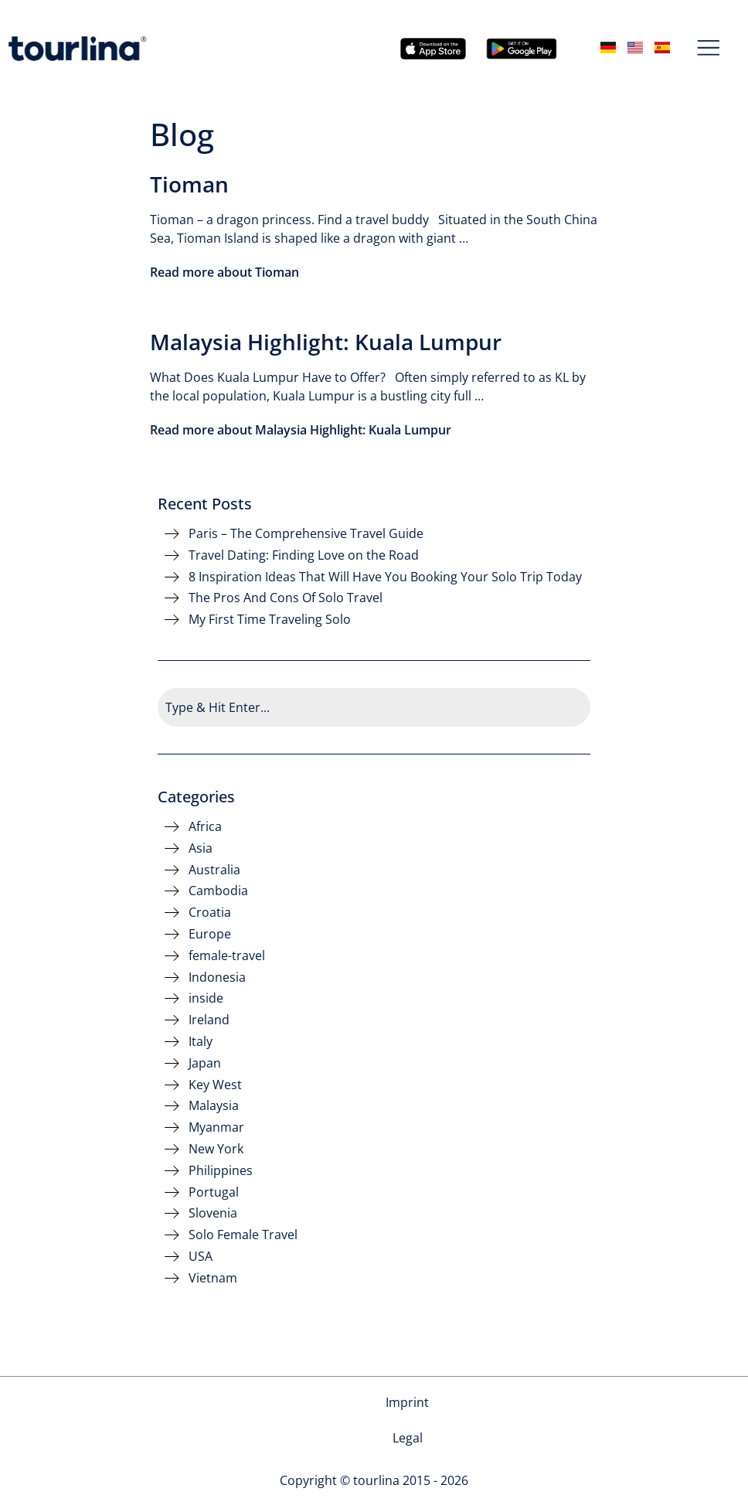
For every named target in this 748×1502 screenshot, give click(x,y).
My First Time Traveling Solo (270, 619)
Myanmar (216, 1127)
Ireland (209, 1020)
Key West (215, 1085)
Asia (200, 848)
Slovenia (213, 1213)
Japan (205, 1063)
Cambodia (218, 891)
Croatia (210, 912)
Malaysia (214, 1106)
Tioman (189, 184)
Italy (200, 1042)
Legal (408, 1402)
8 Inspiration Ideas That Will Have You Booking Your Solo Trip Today (385, 577)
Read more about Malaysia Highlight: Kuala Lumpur (300, 429)
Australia (214, 870)
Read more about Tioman (224, 272)
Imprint (347, 1402)
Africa (205, 827)
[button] (709, 48)
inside (206, 998)
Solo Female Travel (243, 1235)
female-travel (227, 956)
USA (200, 1256)
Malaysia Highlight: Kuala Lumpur (326, 341)
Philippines (221, 1171)
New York (216, 1149)
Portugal (214, 1192)
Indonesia (217, 977)
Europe (210, 934)
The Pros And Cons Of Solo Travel (285, 598)
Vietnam (213, 1278)
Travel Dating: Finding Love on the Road (304, 555)
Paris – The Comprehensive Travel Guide (306, 534)
